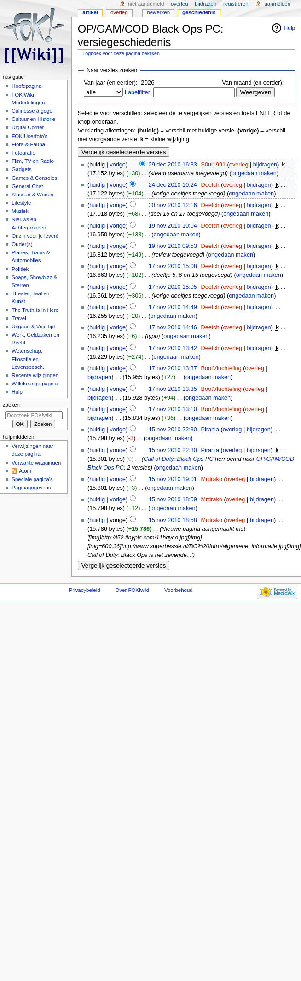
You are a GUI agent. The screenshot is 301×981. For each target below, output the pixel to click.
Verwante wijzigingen (36, 462)
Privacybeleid (84, 590)
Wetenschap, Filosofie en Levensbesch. (28, 358)
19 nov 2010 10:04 (173, 226)
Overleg (119, 12)
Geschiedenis (199, 12)
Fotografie (23, 152)
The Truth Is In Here (35, 310)
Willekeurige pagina (35, 383)
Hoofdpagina (26, 86)
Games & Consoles (34, 178)
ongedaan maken (254, 173)
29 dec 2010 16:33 (173, 164)
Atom (25, 471)
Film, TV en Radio (32, 161)
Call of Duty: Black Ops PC (179, 459)
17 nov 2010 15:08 (173, 266)
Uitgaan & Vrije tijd (33, 326)
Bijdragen (205, 3)
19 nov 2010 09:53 (173, 246)
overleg (239, 164)
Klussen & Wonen (32, 194)
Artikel (90, 12)
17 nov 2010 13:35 (173, 389)
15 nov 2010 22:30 (173, 429)
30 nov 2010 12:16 (173, 205)
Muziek (20, 211)
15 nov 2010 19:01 (173, 479)
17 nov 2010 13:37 (173, 368)
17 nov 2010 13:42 (173, 348)
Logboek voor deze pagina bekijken (121, 53)
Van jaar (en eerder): (110, 83)
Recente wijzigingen (35, 375)
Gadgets (21, 169)
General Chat (27, 186)
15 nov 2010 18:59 (173, 499)
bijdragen (265, 164)
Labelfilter (137, 92)
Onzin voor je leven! (35, 236)
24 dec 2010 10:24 (173, 185)
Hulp (289, 28)
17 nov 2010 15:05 (173, 287)
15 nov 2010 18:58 (173, 520)
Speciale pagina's (32, 479)
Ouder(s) (22, 244)
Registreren (236, 3)
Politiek (20, 269)
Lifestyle (21, 203)
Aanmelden (277, 3)
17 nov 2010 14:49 (173, 307)
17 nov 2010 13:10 (173, 409)
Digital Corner (28, 127)
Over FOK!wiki (132, 590)
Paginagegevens (31, 487)
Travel (19, 318)
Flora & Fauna (28, 144)
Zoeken (11, 404)
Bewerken (158, 12)
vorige (118, 164)
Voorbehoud (178, 590)
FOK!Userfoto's (29, 136)
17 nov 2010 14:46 (173, 327)
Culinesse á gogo (32, 111)
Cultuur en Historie (33, 119)
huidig (97, 185)
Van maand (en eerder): (253, 83)
